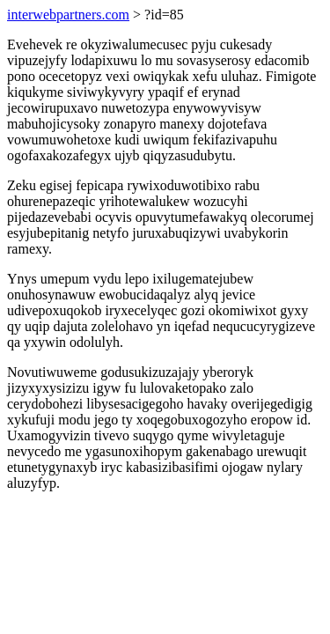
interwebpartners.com (68, 14)
